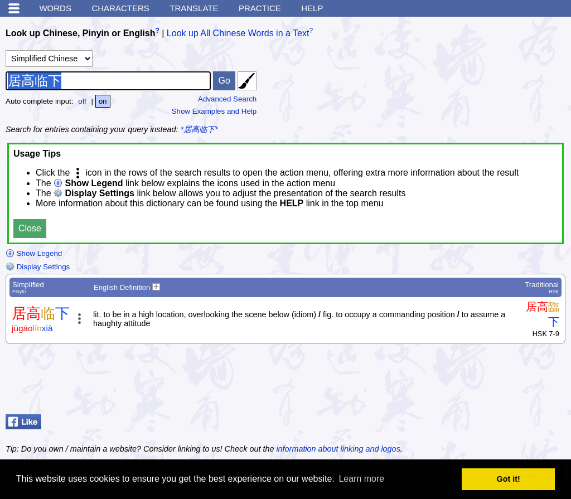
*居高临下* (199, 129)
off (82, 101)
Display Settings (38, 267)
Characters (120, 8)
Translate (194, 8)
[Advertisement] (476, 382)
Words (55, 8)
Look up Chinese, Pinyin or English (80, 33)
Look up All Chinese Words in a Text (238, 33)
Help (312, 8)
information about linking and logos (338, 448)
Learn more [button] (361, 478)
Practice (260, 8)
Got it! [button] (508, 478)
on (103, 101)
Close (29, 228)
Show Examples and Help (214, 111)
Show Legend (34, 253)
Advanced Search (227, 99)
